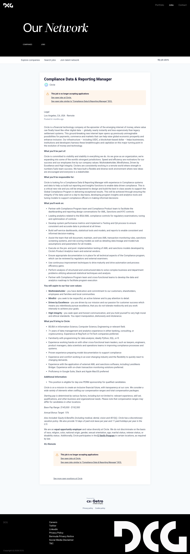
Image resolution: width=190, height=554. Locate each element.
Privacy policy (88, 507)
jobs (50, 59)
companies (30, 59)
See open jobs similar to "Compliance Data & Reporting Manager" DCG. (81, 100)
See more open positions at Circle (67, 478)
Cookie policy (100, 507)
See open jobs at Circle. (61, 97)
